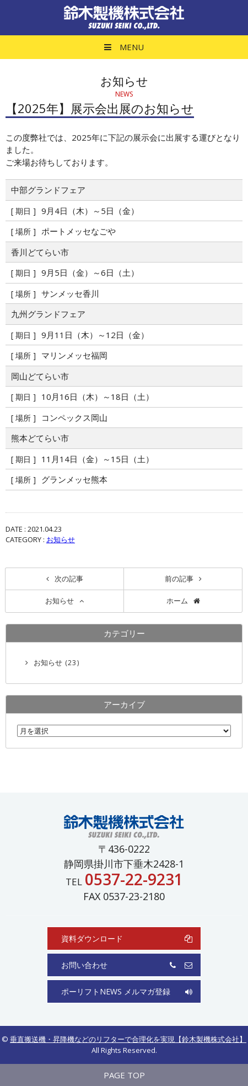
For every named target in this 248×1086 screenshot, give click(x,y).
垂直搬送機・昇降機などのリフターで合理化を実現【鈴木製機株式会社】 (128, 1039)
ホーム (177, 601)
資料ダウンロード (126, 938)
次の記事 (69, 579)
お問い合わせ (126, 965)
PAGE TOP (124, 1074)
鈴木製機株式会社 (124, 18)
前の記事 (179, 579)
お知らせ (60, 539)
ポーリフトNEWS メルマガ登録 (126, 991)
